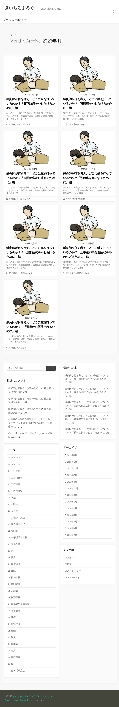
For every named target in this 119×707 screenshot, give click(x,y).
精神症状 (15, 579)
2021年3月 (72, 482)
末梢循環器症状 (19, 538)
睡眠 (13, 572)
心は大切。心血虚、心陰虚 (22, 432)
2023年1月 (72, 462)
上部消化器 (71, 273)
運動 (13, 633)
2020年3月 (72, 529)
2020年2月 (72, 536)
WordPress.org (72, 578)
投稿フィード (72, 564)
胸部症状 (15, 600)
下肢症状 (15, 484)
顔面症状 (15, 661)
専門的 (12, 124)
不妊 (13, 498)
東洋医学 (15, 545)
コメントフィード (74, 571)
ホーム (13, 35)
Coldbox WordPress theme (19, 700)
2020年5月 (72, 516)
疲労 (13, 559)
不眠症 (14, 505)
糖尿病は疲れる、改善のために (24, 388)
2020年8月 (72, 502)
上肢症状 (15, 471)
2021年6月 (72, 475)
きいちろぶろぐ (21, 696)
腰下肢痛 (21, 124)
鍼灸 (29, 124)
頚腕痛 (82, 199)
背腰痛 (77, 124)
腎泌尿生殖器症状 (20, 606)
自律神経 (15, 627)
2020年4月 (72, 523)
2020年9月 (72, 496)
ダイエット (17, 464)
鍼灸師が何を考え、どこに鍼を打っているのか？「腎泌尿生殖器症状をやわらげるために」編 (87, 420)
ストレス (15, 457)
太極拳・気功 (18, 518)
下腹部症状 (14, 273)
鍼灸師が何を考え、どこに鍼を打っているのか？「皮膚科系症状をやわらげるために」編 (87, 393)
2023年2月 (72, 455)
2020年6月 (72, 509)
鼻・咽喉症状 (18, 674)
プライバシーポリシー (15, 19)
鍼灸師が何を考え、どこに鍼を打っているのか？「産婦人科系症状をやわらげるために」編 (87, 407)
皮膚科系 (15, 566)
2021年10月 (72, 468)
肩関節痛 (21, 199)
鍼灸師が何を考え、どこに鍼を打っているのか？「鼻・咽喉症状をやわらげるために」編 (87, 379)
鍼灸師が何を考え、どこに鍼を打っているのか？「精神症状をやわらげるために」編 (87, 432)
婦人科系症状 (18, 525)
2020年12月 (72, 489)
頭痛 (25, 347)
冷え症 (14, 511)
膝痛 (13, 620)
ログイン (69, 557)
